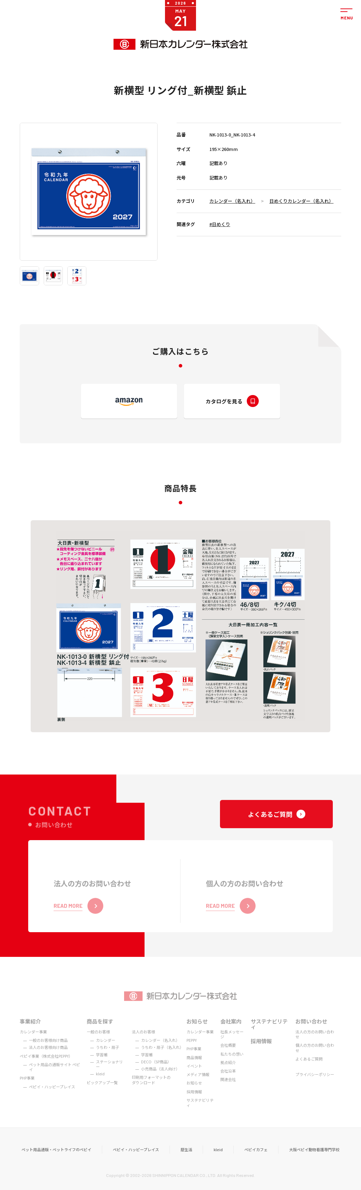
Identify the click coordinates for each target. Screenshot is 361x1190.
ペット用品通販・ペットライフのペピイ (56, 1158)
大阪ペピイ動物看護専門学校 (314, 1158)
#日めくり (219, 224)
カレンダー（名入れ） (232, 201)
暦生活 (186, 1158)
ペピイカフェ (256, 1158)
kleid (218, 1158)
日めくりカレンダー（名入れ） (301, 201)
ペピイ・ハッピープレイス (136, 1158)
